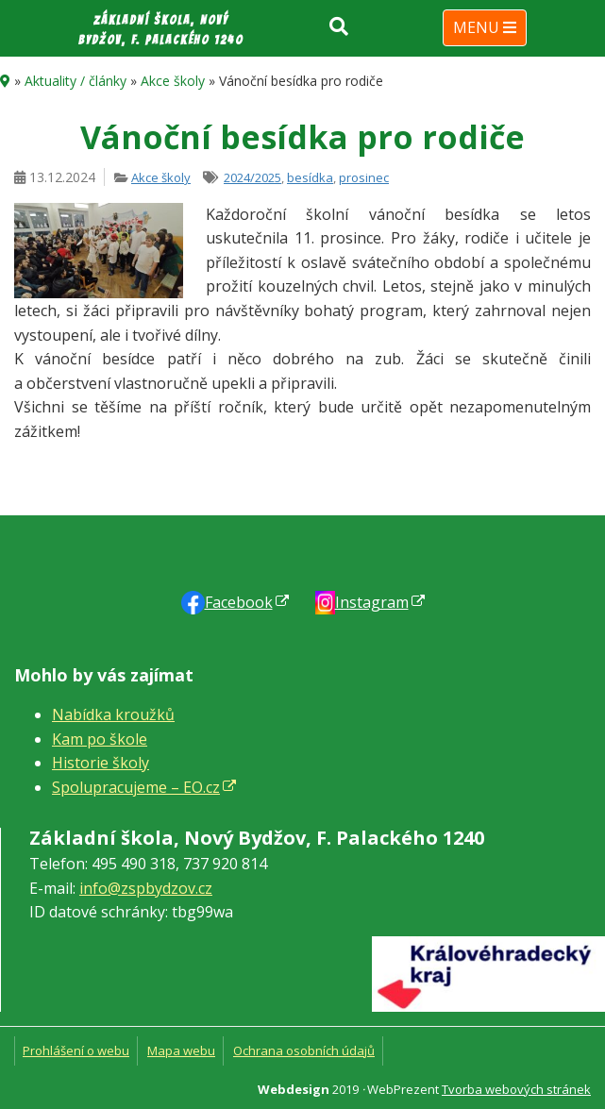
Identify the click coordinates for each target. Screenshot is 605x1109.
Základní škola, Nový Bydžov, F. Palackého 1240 (161, 30)
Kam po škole (99, 739)
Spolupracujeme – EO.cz (136, 787)
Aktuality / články (75, 81)
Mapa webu (181, 1050)
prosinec (364, 177)
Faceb (239, 602)
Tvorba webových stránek (516, 1089)
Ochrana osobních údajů (304, 1050)
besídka (310, 177)
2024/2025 (252, 177)
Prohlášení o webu (76, 1050)
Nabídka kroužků (113, 714)
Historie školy (100, 762)
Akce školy (173, 81)
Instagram (372, 602)
